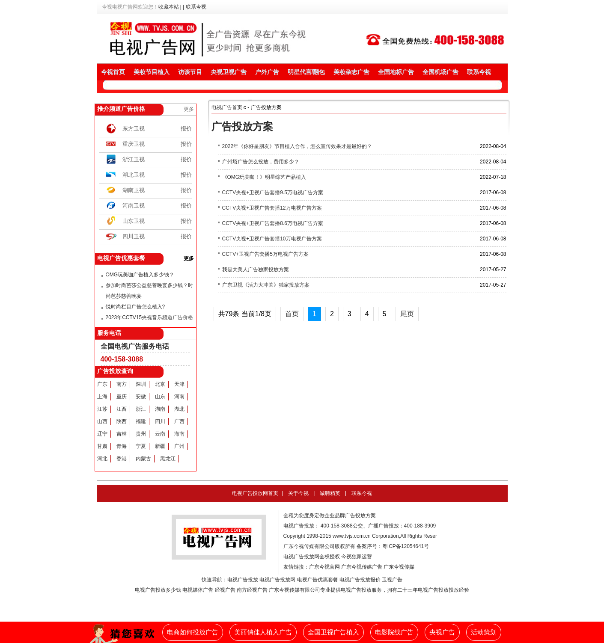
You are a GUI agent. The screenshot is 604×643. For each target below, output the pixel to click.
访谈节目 (190, 71)
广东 (102, 384)
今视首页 (113, 71)
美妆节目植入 (152, 71)
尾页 (407, 313)
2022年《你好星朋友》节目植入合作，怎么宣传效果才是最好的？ (297, 146)
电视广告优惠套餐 (317, 580)
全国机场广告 (440, 71)
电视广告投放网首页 (255, 493)
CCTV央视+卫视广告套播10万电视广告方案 (272, 239)
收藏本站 (168, 7)
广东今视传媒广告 (361, 567)
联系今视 (196, 7)
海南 (179, 434)
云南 (160, 434)
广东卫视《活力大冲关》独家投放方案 (265, 285)
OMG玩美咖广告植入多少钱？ (140, 275)
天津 (179, 384)
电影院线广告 (394, 632)
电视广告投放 (242, 580)
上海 (102, 397)
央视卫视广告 (229, 71)
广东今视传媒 (399, 567)
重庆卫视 (133, 144)
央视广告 (442, 632)
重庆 (121, 397)
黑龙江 (168, 459)
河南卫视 (133, 205)
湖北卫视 (133, 175)
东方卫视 (133, 128)
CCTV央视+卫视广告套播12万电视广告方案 (272, 208)
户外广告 (267, 71)
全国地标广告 (396, 71)
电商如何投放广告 (192, 632)
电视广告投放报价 (360, 580)
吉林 (121, 434)
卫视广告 (392, 580)
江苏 (102, 409)
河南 (179, 397)
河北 (102, 459)
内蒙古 (143, 459)
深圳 (141, 384)
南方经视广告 (252, 590)
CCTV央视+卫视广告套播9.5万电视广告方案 (272, 193)
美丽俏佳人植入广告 (263, 632)
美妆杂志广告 (351, 71)
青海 (121, 446)
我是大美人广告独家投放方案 (255, 270)
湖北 (179, 409)
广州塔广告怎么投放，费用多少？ (260, 162)
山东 (160, 397)
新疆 (160, 446)
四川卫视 (133, 236)
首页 (292, 313)
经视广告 (225, 590)
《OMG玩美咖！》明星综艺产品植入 (264, 177)
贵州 (141, 434)
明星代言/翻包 (306, 71)
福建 (141, 421)
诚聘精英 (330, 493)
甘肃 (102, 446)
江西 (121, 409)
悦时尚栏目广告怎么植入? (135, 307)
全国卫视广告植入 (333, 632)
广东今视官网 (324, 567)
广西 (179, 421)
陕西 (121, 421)
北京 (160, 384)
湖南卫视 (133, 190)
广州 (179, 446)
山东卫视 (133, 221)
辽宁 (102, 434)
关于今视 (298, 493)
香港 (121, 459)
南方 (121, 384)
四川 (160, 421)
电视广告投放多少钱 (158, 590)
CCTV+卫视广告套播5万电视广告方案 (265, 254)
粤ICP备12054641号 (405, 546)
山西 (102, 421)
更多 (189, 109)
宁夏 (141, 446)
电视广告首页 (226, 107)
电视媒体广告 (197, 590)
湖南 (160, 409)
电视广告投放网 (277, 580)
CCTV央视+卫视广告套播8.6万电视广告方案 (272, 223)
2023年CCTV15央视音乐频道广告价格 (149, 317)
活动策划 (484, 632)
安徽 (141, 397)
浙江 (141, 409)
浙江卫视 (133, 159)
